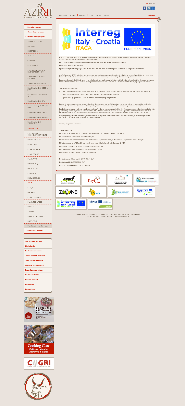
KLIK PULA (31, 173)
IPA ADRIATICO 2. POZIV (36, 83)
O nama (73, 15)
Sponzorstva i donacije (34, 260)
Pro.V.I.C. (30, 207)
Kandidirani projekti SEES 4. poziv (37, 89)
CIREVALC (31, 60)
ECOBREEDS (32, 51)
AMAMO (30, 211)
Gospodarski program (35, 32)
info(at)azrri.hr (124, 216)
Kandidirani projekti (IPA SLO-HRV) (38, 106)
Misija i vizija (30, 246)
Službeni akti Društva (33, 241)
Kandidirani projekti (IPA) (36, 101)
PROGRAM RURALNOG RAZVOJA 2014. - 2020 (36, 71)
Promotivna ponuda (35, 231)
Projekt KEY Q (32, 164)
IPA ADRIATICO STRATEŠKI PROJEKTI (37, 77)
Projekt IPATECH (33, 149)
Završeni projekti (33, 128)
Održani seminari (31, 279)
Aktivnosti (82, 15)
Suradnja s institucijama (34, 265)
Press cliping (30, 289)
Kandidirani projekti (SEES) (37, 112)
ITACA (29, 183)
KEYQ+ (30, 187)
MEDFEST (31, 192)
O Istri (91, 15)
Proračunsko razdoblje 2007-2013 (37, 95)
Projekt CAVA (32, 144)
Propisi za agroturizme (34, 270)
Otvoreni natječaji (32, 275)
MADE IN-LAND (33, 168)
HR (147, 3)
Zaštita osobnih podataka (35, 256)
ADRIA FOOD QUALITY (36, 216)
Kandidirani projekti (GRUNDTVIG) (34, 123)
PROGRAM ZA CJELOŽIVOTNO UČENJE (37, 134)
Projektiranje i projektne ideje (37, 226)
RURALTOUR (32, 221)
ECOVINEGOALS (33, 178)
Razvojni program (34, 27)
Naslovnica (63, 15)
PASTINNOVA (32, 65)
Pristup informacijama (33, 251)
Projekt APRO (32, 159)
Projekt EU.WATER (34, 197)
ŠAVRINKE (31, 46)
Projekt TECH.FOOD (34, 202)
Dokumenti (29, 284)
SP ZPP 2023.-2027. (34, 41)
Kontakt (106, 15)
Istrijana (151, 15)
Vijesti (98, 15)
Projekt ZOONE (33, 154)
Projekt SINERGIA (34, 140)
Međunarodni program (36, 37)
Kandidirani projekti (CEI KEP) (38, 117)
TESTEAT (31, 56)
